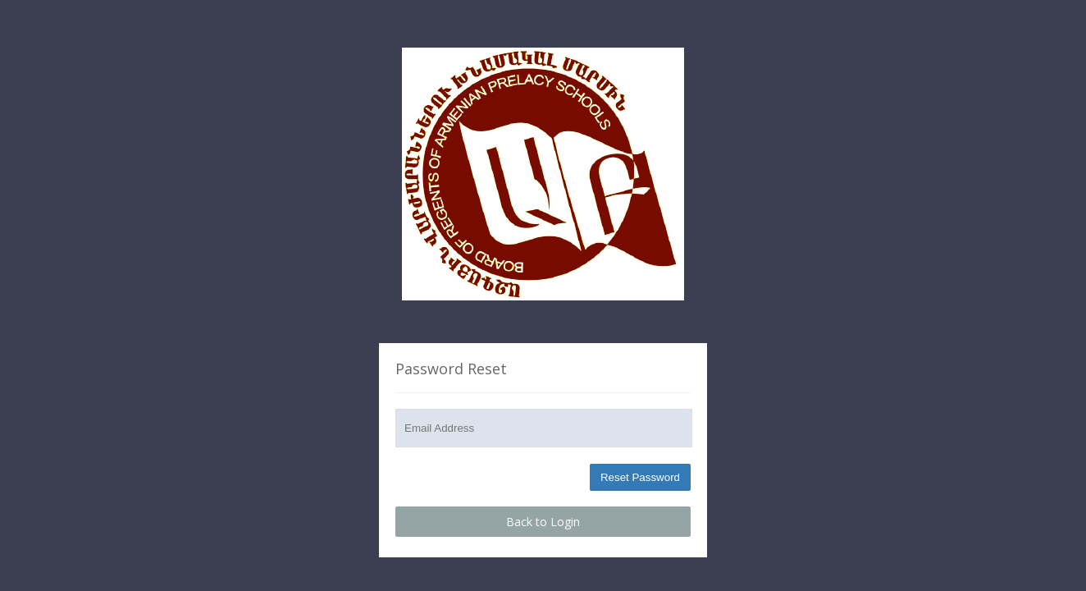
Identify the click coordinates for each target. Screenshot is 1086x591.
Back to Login (543, 521)
